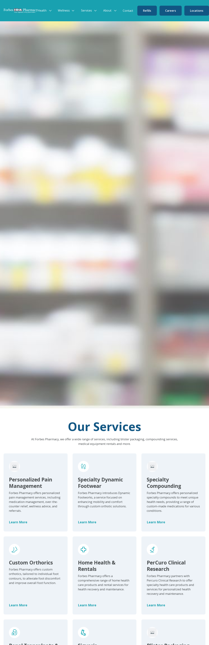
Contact (128, 10)
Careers (170, 11)
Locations (196, 11)
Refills (147, 11)
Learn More (18, 522)
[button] (46, 10)
